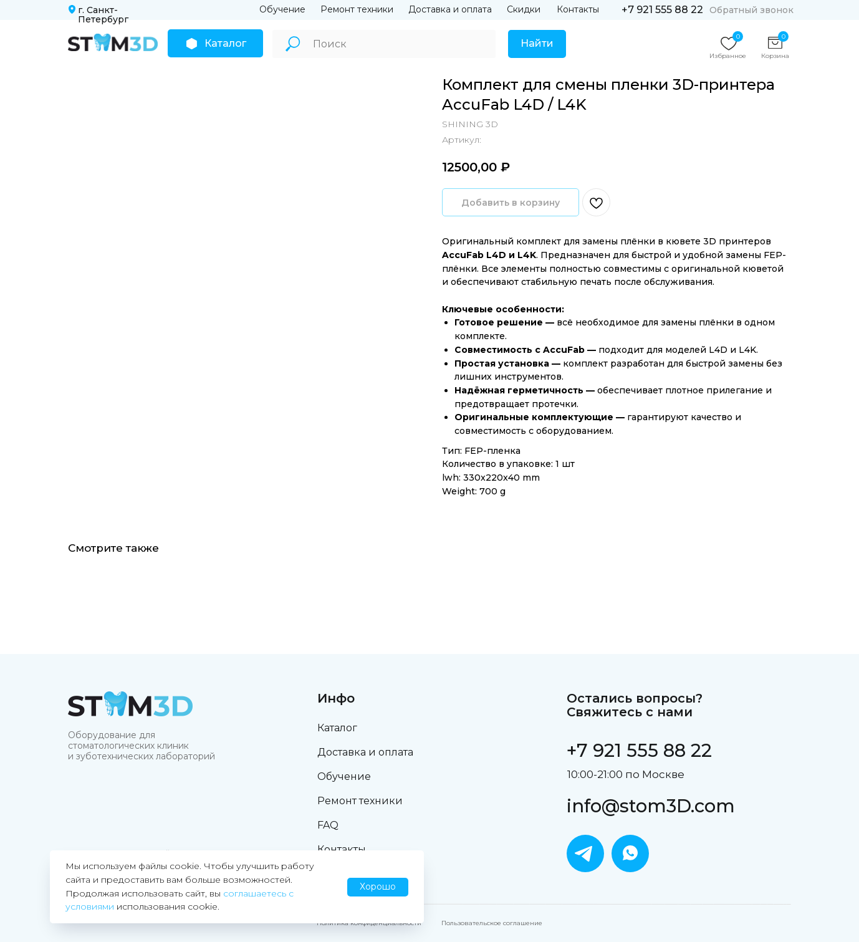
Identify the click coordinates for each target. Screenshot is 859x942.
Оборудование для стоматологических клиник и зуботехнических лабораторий (141, 745)
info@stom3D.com (651, 806)
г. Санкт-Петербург (103, 14)
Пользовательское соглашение (491, 923)
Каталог (337, 728)
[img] (113, 42)
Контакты (578, 9)
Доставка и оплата (450, 9)
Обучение (282, 9)
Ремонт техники (356, 9)
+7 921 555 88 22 (662, 10)
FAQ (327, 825)
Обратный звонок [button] (751, 10)
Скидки (523, 9)
